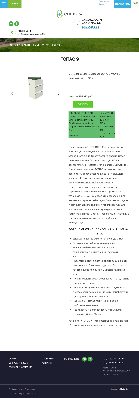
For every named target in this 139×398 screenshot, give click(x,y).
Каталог (14, 4)
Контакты (47, 363)
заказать (83, 104)
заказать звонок (90, 27)
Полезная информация (20, 367)
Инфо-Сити (125, 389)
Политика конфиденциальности (23, 394)
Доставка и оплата (18, 363)
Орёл (102, 4)
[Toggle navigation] (4, 4)
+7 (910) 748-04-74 (91, 23)
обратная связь (122, 4)
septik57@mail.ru (110, 374)
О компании (48, 359)
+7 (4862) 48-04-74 (92, 20)
